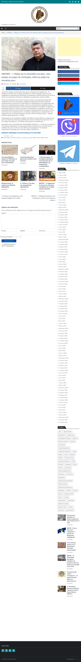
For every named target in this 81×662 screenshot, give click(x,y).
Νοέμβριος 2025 (63, 187)
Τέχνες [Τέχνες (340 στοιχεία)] (60, 497)
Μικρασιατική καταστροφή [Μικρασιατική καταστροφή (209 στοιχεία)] (65, 480)
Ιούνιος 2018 (62, 407)
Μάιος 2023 (62, 261)
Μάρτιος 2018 (62, 415)
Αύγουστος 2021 (63, 313)
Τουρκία (46, 137)
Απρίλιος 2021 (62, 323)
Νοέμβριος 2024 (63, 217)
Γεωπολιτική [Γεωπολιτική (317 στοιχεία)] (62, 444)
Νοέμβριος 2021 (63, 306)
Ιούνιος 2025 (62, 200)
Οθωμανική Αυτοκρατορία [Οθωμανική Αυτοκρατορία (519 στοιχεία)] (65, 487)
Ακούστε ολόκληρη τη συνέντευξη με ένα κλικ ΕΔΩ (21, 133)
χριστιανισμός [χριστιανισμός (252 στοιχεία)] (69, 510)
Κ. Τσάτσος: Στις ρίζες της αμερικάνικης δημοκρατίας (27, 185)
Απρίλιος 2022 (62, 293)
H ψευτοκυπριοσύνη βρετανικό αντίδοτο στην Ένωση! (28, 159)
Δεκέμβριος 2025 (63, 185)
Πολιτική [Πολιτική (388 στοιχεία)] (75, 490)
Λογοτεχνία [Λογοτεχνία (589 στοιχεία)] (68, 467)
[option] (28, 1)
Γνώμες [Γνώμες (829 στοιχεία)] (74, 451)
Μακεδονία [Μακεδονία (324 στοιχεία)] (61, 474)
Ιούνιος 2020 (62, 348)
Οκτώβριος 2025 (63, 190)
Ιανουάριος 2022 (63, 301)
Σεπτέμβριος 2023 (63, 251)
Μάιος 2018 (62, 410)
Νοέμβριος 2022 (63, 276)
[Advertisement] (69, 46)
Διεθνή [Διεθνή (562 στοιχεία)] (60, 454)
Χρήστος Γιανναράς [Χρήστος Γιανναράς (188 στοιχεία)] (63, 503)
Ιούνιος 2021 (62, 318)
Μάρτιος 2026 (62, 177)
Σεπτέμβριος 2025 (63, 192)
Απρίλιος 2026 (62, 175)
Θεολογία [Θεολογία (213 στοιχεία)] (61, 464)
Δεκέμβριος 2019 (63, 363)
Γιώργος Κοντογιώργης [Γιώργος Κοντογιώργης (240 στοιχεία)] (64, 451)
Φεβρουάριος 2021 (63, 328)
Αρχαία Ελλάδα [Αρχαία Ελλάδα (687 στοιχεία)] (67, 431)
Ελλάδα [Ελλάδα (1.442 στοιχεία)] (60, 458)
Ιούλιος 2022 (62, 286)
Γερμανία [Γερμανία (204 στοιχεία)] (72, 441)
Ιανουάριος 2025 (63, 212)
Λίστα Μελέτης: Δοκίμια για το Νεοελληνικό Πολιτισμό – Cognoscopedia (71, 546)
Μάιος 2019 (62, 380)
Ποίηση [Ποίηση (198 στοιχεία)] (68, 490)
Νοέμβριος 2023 (63, 247)
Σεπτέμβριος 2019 (63, 370)
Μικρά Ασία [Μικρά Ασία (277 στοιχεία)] (61, 477)
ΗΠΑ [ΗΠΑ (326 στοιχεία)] (73, 461)
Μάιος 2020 (62, 350)
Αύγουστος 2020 (63, 343)
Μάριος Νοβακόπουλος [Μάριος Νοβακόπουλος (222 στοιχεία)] (64, 471)
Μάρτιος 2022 (62, 296)
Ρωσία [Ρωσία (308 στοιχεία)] (60, 494)
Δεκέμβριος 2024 (63, 214)
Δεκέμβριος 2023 (63, 244)
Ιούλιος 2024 (62, 227)
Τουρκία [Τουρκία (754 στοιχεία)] (66, 497)
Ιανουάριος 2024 (63, 242)
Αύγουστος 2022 (63, 284)
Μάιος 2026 (62, 172)
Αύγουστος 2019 (63, 373)
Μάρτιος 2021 (62, 326)
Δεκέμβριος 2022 (63, 274)
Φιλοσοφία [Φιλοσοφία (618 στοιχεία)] (71, 500)
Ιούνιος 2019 (62, 377)
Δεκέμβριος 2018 (63, 392)
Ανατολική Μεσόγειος (16, 137)
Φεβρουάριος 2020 (63, 358)
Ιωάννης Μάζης (40, 137)
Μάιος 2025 (62, 202)
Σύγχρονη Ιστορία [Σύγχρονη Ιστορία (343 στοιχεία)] (68, 494)
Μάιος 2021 (62, 321)
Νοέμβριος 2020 (63, 335)
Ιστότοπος (42, 231)
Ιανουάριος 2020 (63, 360)
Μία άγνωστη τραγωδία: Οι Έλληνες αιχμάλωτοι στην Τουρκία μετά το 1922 (73, 518)
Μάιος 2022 (62, 291)
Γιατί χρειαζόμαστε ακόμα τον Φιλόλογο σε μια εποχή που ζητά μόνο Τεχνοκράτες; (9, 159)
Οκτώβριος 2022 (63, 279)
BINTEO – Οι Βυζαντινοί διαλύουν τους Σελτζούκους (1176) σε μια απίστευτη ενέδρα (43, 198)
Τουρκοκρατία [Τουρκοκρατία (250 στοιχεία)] (62, 500)
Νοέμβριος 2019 (63, 365)
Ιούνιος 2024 (62, 229)
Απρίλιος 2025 (62, 205)
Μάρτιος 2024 (62, 237)
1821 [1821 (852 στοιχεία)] (60, 431)
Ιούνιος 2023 (62, 259)
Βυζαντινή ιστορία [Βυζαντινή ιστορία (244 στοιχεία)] (63, 441)
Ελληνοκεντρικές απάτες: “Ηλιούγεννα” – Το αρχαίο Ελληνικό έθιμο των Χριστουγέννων (72, 576)
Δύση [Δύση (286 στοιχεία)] (66, 454)
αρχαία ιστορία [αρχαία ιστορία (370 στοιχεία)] (62, 507)
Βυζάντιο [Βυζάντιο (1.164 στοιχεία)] (75, 438)
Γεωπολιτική (25, 137)
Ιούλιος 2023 (62, 256)
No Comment (22, 84)
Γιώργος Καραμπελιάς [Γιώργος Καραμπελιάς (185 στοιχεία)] (64, 448)
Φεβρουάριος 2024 (63, 239)
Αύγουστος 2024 (63, 224)
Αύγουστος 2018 (63, 402)
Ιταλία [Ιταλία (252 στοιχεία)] (75, 464)
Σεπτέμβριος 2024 (63, 222)
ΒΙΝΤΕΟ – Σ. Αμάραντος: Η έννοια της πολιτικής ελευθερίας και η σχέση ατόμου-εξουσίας (47, 186)
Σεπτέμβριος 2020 (63, 340)
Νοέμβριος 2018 (63, 395)
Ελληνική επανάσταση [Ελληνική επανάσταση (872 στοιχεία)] (64, 461)
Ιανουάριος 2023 (63, 271)
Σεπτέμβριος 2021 (63, 311)
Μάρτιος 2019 (62, 385)
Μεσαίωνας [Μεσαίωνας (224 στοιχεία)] (70, 474)
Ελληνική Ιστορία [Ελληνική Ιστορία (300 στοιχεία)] (69, 458)
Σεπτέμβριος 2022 (63, 281)
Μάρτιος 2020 (62, 355)
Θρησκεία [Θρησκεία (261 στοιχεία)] (68, 464)
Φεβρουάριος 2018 (63, 417)
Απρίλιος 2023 (62, 264)
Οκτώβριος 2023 (63, 249)
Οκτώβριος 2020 (63, 338)
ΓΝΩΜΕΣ (14, 84)
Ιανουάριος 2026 (63, 182)
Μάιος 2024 (62, 232)
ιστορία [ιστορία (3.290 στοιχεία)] (71, 507)
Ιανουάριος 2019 (63, 390)
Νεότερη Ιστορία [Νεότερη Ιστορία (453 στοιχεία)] (63, 484)
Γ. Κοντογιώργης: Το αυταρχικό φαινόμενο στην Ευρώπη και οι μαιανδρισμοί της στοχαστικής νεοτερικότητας (46, 161)
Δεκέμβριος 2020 (63, 333)
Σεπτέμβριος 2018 (63, 400)
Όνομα (4, 231)
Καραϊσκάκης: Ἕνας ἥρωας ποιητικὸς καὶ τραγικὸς (21, 1)
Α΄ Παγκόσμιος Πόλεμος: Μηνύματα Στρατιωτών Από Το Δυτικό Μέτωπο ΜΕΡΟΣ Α (73, 590)
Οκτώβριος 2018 (63, 397)
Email (22, 231)
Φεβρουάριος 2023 (63, 269)
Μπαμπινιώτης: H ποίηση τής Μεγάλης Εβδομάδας (8, 185)
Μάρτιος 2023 (62, 266)
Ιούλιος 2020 (62, 345)
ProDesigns (76, 659)
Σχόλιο (4, 213)
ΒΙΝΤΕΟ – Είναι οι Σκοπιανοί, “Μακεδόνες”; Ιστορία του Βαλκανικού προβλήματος (72, 532)
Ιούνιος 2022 (62, 289)
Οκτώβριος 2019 (63, 368)
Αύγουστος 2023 (63, 254)
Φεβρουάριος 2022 (63, 298)
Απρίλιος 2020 (62, 353)
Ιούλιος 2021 (62, 316)
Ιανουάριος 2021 (63, 331)
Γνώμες (30, 137)
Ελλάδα (34, 137)
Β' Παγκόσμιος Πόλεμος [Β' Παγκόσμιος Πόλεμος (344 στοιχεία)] (64, 438)
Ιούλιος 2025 (62, 197)
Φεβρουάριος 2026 (63, 180)
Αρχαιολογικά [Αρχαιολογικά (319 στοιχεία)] (70, 435)
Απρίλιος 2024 (62, 234)
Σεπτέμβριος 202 (63, 422)
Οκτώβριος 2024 (63, 219)
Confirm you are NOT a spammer (8, 245)
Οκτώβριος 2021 (63, 308)
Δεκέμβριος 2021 (63, 303)
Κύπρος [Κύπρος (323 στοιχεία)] (60, 467)
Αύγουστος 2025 (63, 195)
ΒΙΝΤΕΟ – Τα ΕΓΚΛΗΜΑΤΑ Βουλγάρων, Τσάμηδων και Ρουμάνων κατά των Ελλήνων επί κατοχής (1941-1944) (73, 561)
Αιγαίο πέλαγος (7, 137)
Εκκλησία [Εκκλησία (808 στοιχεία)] (72, 454)
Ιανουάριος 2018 (63, 419)
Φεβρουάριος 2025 (63, 210)
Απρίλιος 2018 (62, 412)
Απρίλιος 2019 (62, 382)
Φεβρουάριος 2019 (63, 387)
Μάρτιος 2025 (62, 207)
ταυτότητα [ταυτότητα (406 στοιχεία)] (61, 510)
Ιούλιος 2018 (62, 405)
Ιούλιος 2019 (62, 375)
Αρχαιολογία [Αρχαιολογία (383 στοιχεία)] (62, 435)
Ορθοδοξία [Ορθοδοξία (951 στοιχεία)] (61, 490)
